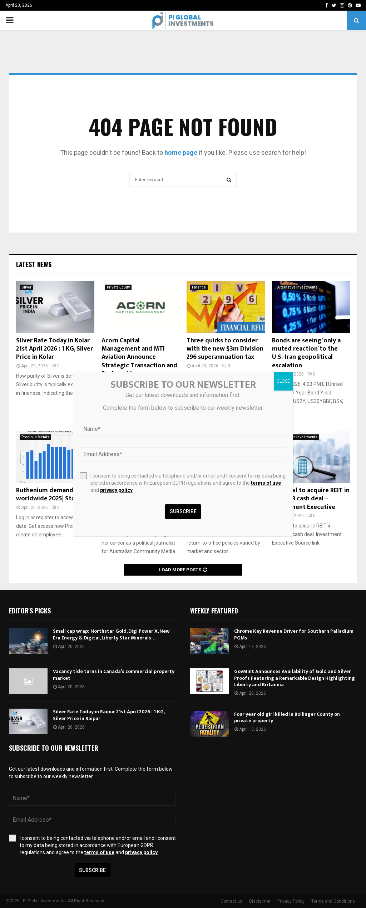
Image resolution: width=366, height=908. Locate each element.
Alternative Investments (297, 287)
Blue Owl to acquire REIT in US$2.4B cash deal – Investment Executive (311, 498)
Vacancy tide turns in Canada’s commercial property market (113, 674)
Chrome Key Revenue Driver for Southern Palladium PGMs (293, 634)
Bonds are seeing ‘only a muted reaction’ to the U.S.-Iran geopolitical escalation (306, 353)
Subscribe (92, 870)
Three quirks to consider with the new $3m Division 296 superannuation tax (225, 349)
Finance (199, 287)
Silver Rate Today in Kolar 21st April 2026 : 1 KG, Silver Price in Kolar (54, 349)
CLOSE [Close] (283, 381)
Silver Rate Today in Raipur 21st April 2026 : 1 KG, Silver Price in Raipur (108, 715)
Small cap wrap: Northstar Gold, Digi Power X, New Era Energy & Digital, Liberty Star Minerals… (111, 634)
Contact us (231, 901)
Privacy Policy (291, 901)
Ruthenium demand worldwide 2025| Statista (52, 494)
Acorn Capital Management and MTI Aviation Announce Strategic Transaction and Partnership (139, 357)
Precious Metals (35, 437)
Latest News (33, 264)
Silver (26, 287)
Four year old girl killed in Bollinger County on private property (287, 717)
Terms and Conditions (333, 901)
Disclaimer (260, 901)
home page (180, 152)
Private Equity (118, 287)
